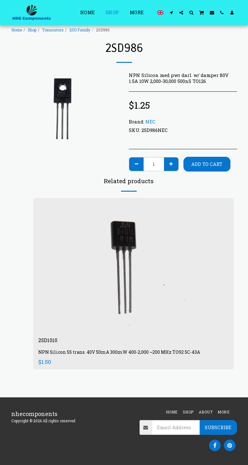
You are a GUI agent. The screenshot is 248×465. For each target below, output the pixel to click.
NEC (150, 121)
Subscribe (218, 427)
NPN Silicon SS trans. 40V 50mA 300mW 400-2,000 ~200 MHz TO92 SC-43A (122, 353)
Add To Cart (206, 164)
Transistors (53, 29)
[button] (171, 12)
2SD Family (79, 29)
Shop (32, 29)
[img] (133, 265)
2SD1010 (49, 341)
